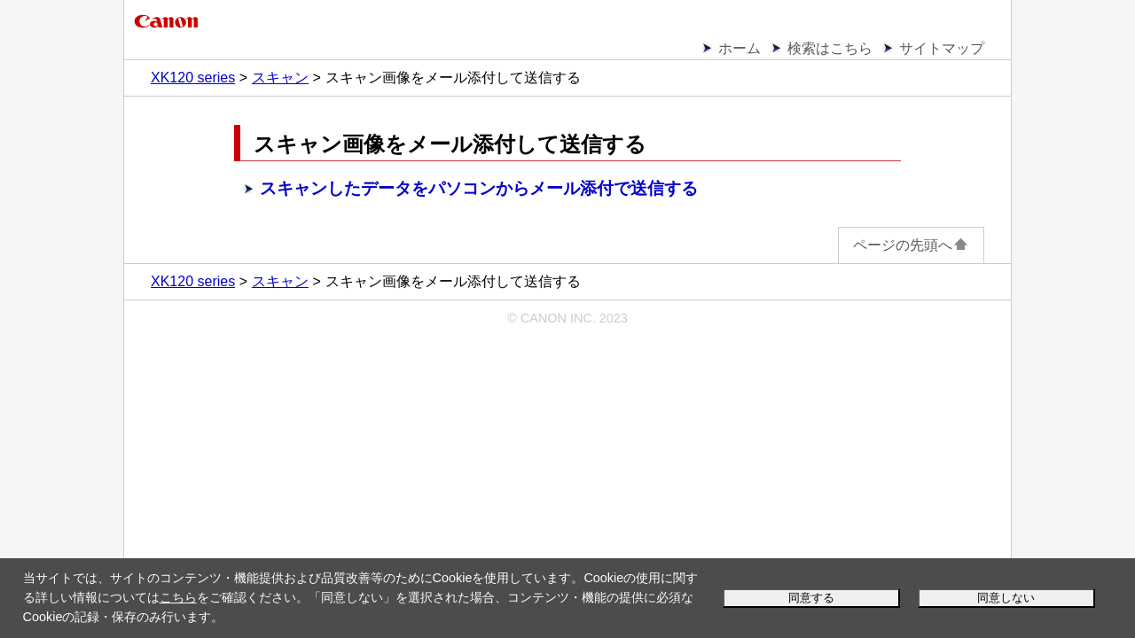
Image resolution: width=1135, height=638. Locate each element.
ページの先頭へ (911, 245)
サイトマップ (941, 48)
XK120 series (193, 77)
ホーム (739, 48)
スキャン (280, 77)
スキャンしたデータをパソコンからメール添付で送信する (479, 188)
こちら (178, 597)
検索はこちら (830, 48)
